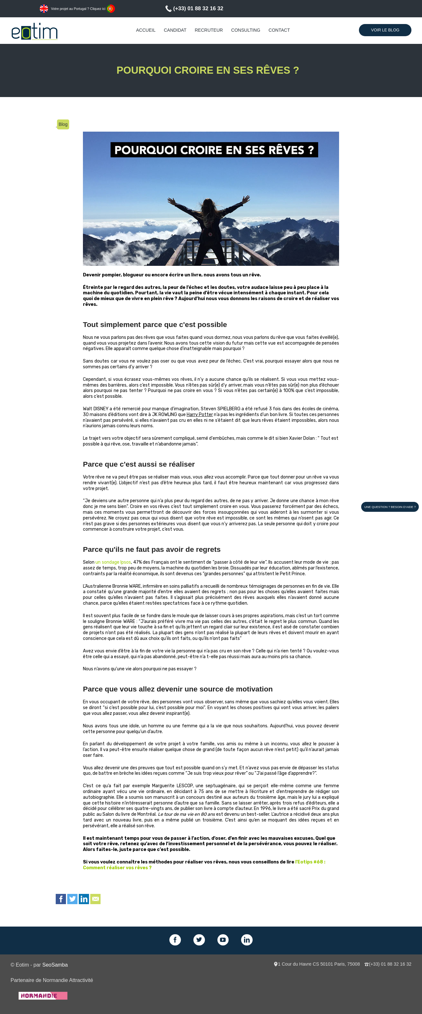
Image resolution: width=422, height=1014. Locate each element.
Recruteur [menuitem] (209, 30)
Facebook (61, 899)
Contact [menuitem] (279, 30)
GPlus (223, 940)
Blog (63, 124)
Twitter (72, 899)
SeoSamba (55, 965)
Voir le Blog (385, 30)
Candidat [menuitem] (175, 30)
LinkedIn (84, 899)
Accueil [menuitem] (146, 30)
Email (95, 899)
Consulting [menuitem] (245, 30)
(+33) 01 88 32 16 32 (198, 8)
